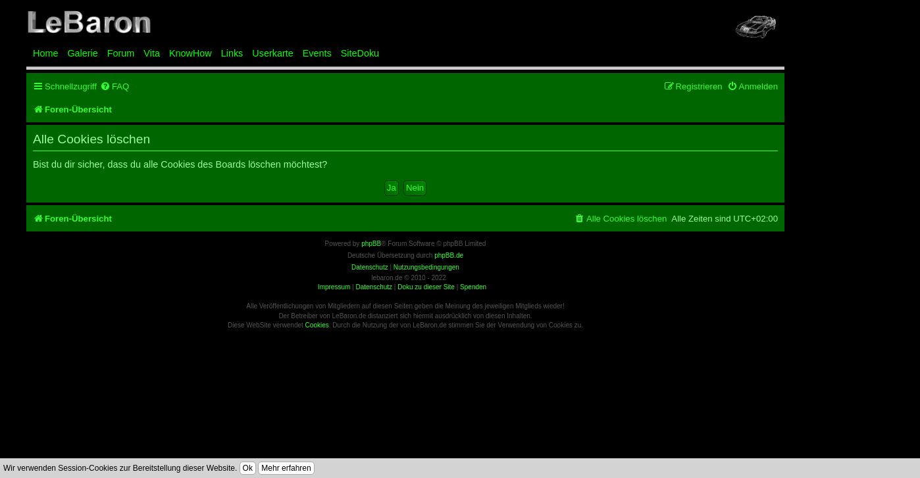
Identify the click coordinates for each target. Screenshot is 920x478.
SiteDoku (360, 53)
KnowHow (190, 53)
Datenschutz (373, 287)
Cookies (317, 325)
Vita (151, 53)
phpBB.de (448, 255)
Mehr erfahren (286, 468)
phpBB (371, 243)
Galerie (82, 53)
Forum (121, 53)
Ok (248, 468)
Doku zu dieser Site (426, 287)
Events (317, 53)
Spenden (473, 287)
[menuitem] (114, 86)
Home (45, 53)
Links (232, 53)
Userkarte (272, 53)
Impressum (334, 287)
